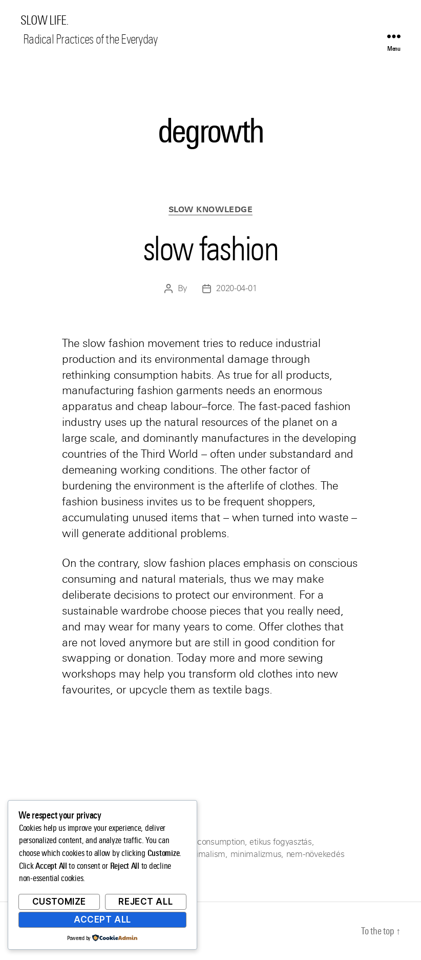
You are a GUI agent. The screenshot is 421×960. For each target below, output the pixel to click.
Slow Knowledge (211, 209)
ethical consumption (208, 842)
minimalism (203, 854)
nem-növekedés (315, 854)
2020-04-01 (236, 288)
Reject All (145, 901)
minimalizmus (256, 854)
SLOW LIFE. (44, 20)
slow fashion (210, 248)
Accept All (102, 919)
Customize (59, 901)
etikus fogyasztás (280, 842)
